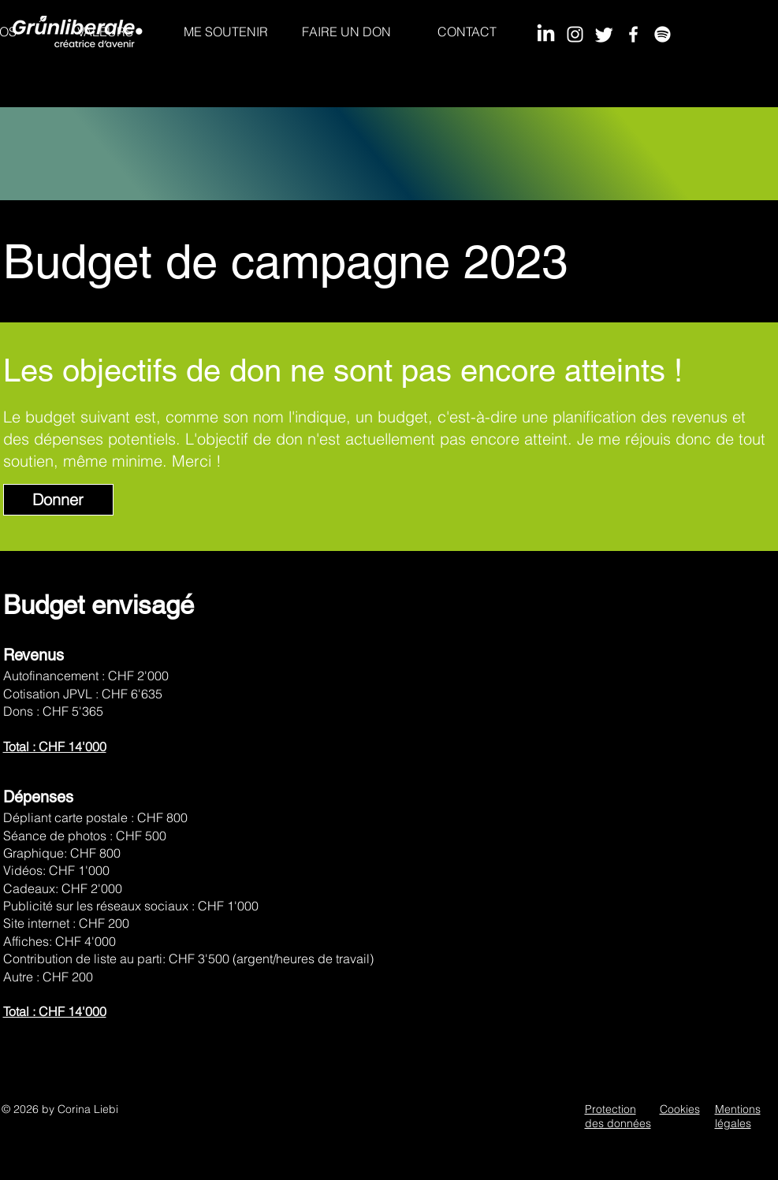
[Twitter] (604, 34)
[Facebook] (633, 34)
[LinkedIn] (546, 34)
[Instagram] (575, 34)
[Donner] (58, 500)
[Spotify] (662, 34)
